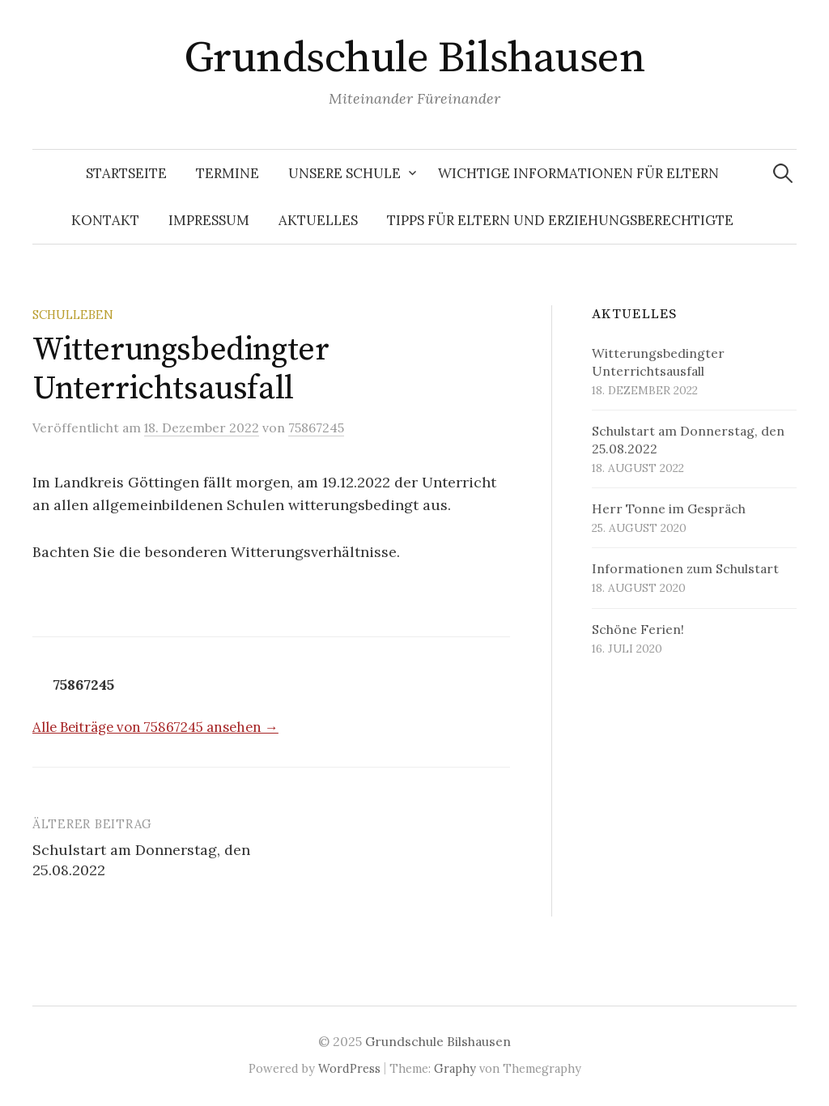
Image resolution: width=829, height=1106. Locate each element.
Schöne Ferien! (638, 629)
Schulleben (72, 314)
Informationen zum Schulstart (685, 568)
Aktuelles (318, 220)
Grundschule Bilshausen (414, 58)
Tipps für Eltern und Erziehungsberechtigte (560, 220)
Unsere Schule (344, 173)
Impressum (208, 220)
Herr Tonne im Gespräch (669, 508)
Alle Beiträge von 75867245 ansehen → (155, 727)
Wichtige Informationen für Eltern (578, 173)
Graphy (455, 1068)
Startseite (126, 173)
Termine (227, 173)
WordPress (349, 1068)
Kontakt (105, 220)
